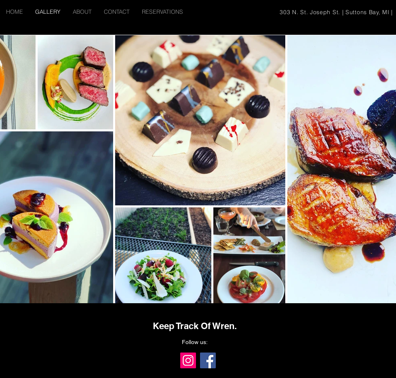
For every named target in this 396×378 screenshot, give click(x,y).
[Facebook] (208, 360)
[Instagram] (188, 360)
